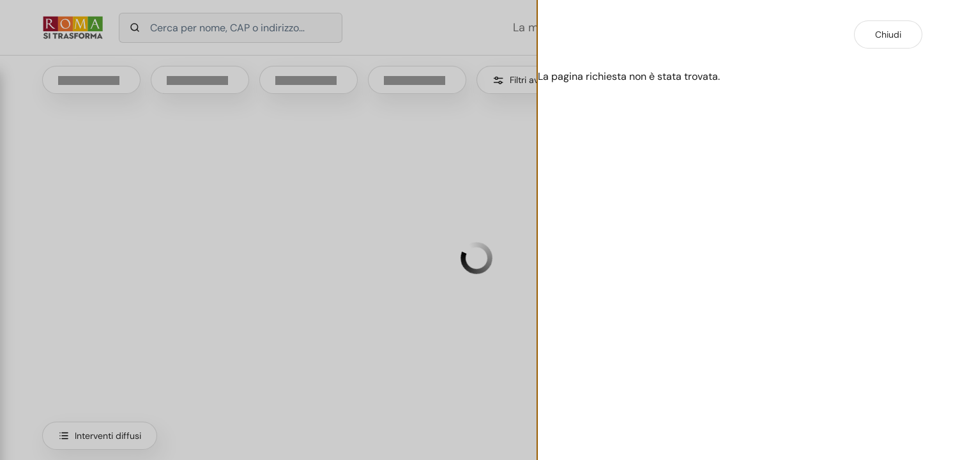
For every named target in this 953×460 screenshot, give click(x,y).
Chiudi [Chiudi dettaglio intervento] (888, 34)
